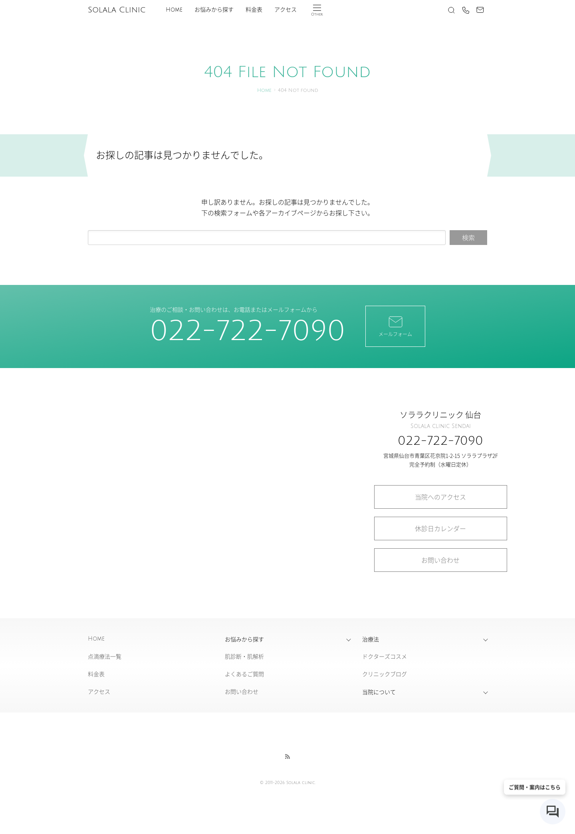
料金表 (254, 10)
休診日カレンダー (440, 528)
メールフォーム (395, 325)
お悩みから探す (214, 10)
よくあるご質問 (244, 674)
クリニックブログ (384, 674)
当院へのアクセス (440, 497)
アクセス (285, 10)
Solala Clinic (116, 10)
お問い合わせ (440, 560)
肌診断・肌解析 (244, 656)
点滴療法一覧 (104, 656)
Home (174, 10)
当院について (379, 692)
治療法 (370, 639)
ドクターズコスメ (384, 656)
